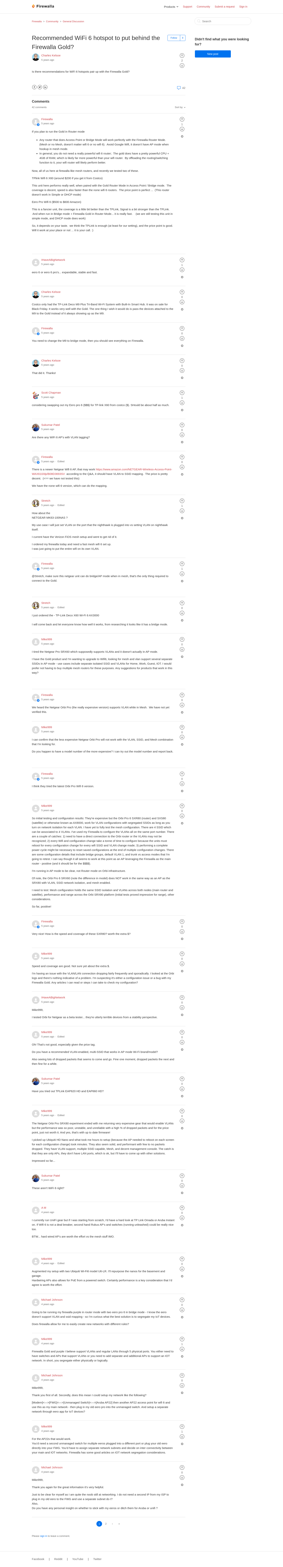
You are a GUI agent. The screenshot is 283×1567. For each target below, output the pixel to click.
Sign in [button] (243, 6)
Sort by (179, 107)
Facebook (34, 87)
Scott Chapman (51, 392)
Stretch (45, 500)
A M (43, 1207)
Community (203, 6)
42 (180, 87)
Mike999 (46, 639)
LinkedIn (45, 87)
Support (187, 6)
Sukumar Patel (50, 424)
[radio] (182, 55)
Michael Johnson (52, 1299)
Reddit (58, 1559)
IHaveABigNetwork (53, 259)
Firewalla (37, 21)
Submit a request (225, 6)
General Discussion (73, 21)
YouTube (77, 1559)
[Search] (223, 21)
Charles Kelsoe (51, 55)
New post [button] (212, 53)
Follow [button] (174, 38)
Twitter (39, 87)
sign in (43, 1536)
